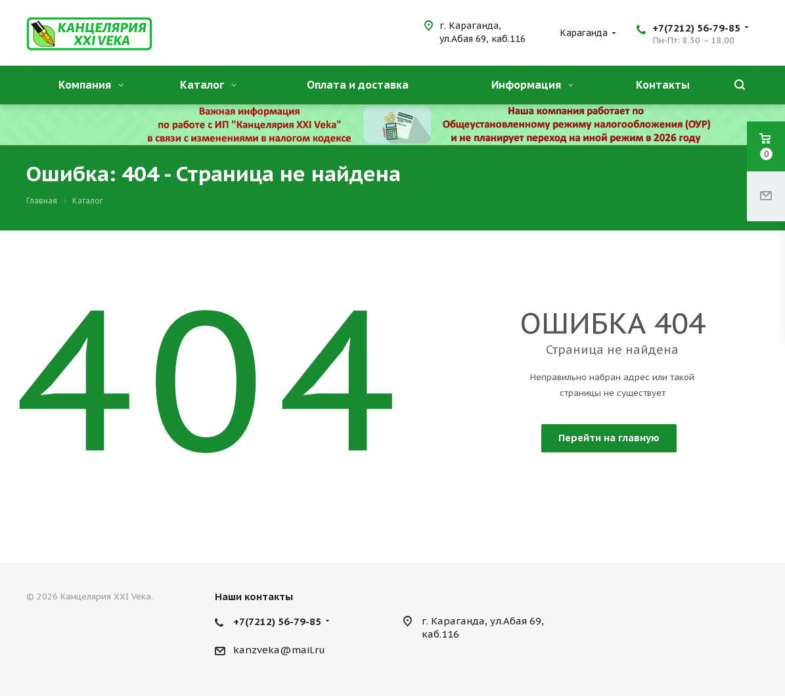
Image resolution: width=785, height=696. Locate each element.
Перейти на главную (609, 437)
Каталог (208, 84)
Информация (532, 84)
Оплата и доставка (358, 84)
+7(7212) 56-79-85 (696, 28)
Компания (90, 84)
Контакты (663, 84)
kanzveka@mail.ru (279, 649)
